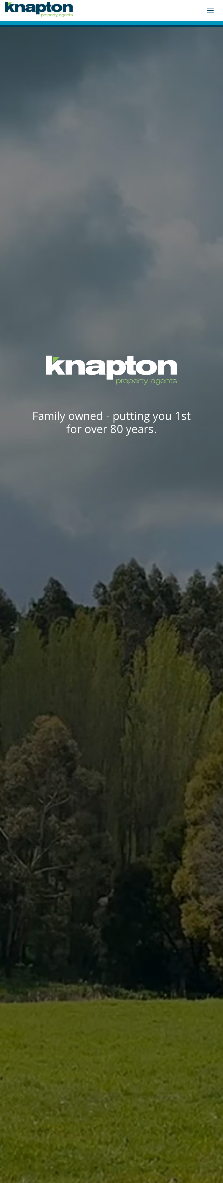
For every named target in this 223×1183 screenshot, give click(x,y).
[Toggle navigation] (210, 10)
